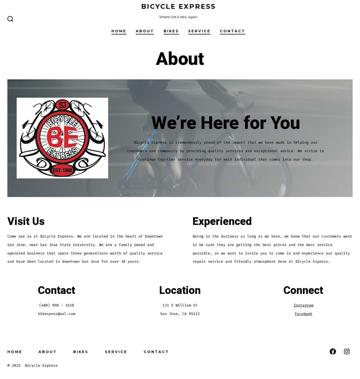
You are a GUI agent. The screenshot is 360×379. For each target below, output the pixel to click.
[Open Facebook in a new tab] (333, 351)
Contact (232, 31)
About (145, 31)
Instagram (303, 305)
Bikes (171, 31)
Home (118, 31)
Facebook (303, 313)
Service (199, 31)
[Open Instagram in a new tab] (347, 351)
